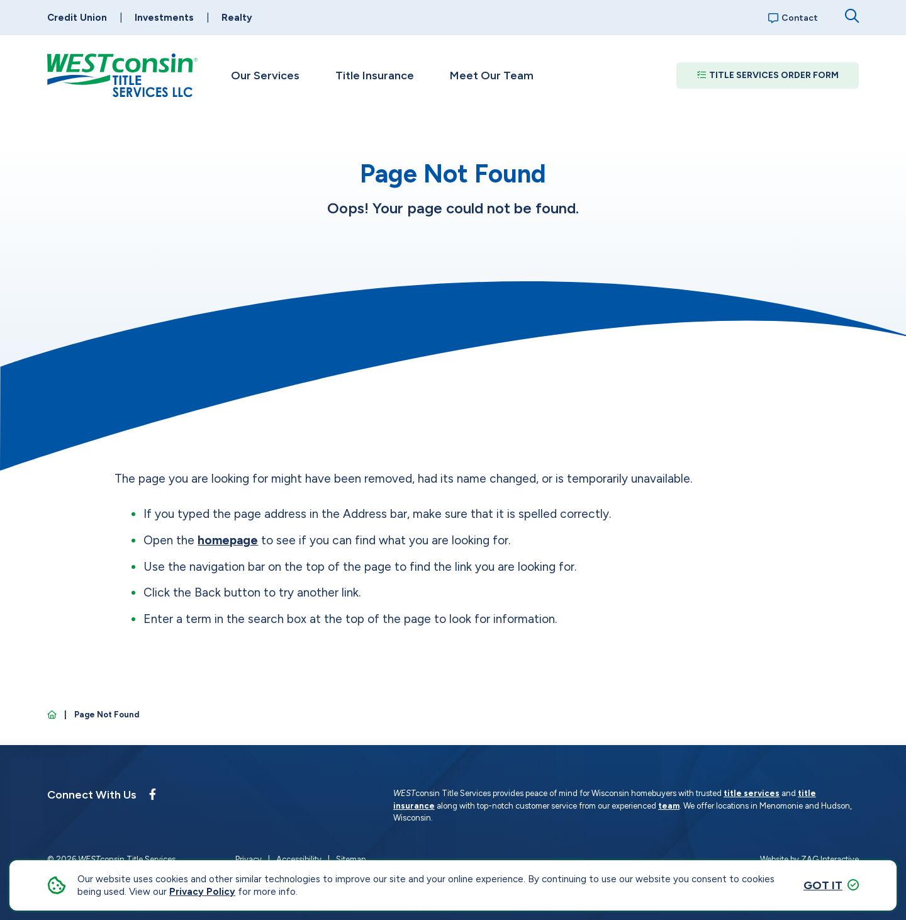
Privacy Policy (202, 891)
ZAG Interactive (830, 859)
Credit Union (77, 17)
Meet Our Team (492, 75)
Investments (164, 17)
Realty (236, 17)
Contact (793, 18)
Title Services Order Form (768, 75)
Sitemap (351, 859)
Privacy (248, 859)
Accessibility (299, 859)
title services (752, 793)
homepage (228, 540)
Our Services (265, 75)
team (669, 806)
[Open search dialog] (852, 16)
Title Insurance (374, 75)
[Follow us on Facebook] (152, 794)
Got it (822, 885)
